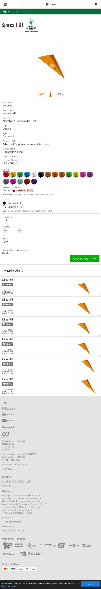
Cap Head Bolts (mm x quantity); (17, 211)
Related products (13, 270)
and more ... (7, 469)
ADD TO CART (85, 258)
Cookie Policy (8, 517)
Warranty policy (9, 526)
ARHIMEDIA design (15, 530)
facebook (10, 414)
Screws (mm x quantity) (42, 211)
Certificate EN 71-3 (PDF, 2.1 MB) (16, 481)
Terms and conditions (12, 521)
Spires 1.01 (19, 11)
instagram (10, 408)
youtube (10, 420)
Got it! (90, 584)
